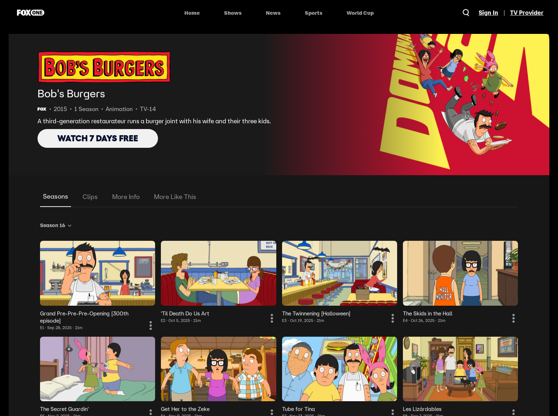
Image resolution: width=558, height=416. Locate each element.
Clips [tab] (90, 196)
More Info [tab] (126, 196)
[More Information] (150, 325)
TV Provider (527, 12)
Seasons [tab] (55, 196)
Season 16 (56, 225)
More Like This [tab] (175, 196)
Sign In (488, 12)
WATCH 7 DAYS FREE (97, 138)
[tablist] (279, 197)
